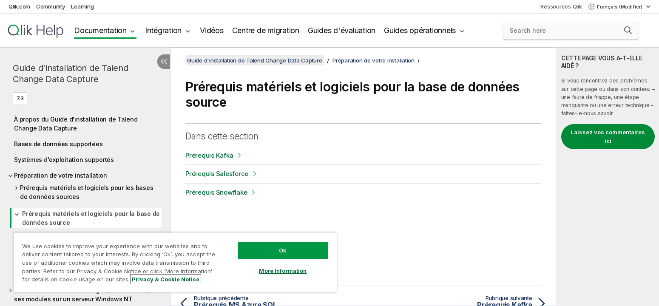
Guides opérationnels (420, 30)
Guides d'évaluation (341, 30)
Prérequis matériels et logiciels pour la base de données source (91, 218)
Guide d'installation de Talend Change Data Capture (70, 73)
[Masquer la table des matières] (163, 61)
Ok (283, 250)
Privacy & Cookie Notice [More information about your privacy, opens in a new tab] (165, 279)
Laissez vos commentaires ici (608, 136)
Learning (82, 6)
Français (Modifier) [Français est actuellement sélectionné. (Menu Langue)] (620, 7)
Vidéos (212, 30)
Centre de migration (265, 30)
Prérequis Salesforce (216, 174)
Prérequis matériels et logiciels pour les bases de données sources (86, 192)
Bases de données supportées (58, 143)
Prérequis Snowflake (216, 192)
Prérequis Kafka (209, 155)
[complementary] (607, 177)
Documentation (100, 30)
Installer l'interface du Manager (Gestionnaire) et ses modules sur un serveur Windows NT (85, 294)
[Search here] (571, 31)
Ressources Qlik (561, 6)
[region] (175, 262)
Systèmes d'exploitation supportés (64, 159)
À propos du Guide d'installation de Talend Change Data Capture (76, 124)
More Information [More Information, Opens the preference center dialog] (283, 270)
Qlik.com (19, 6)
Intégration (163, 30)
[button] (628, 30)
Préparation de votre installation (60, 175)
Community (50, 6)
